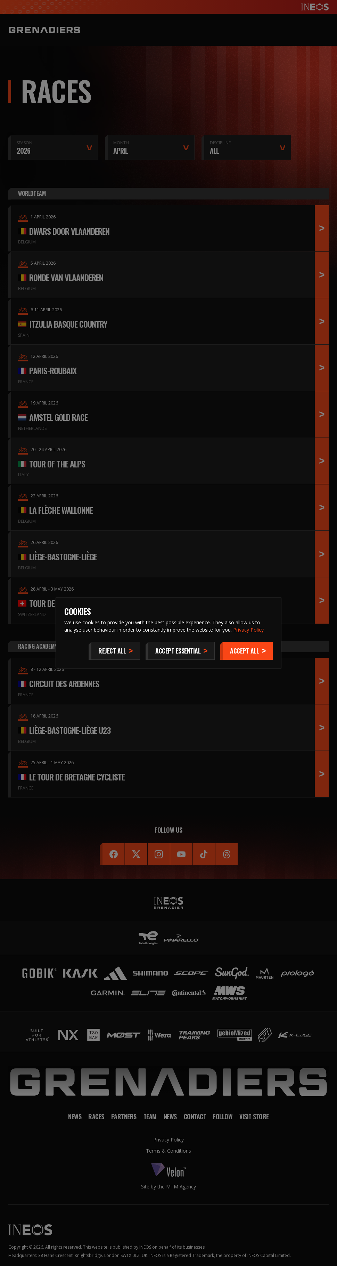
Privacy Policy (248, 629)
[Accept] (246, 651)
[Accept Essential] (180, 651)
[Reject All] (114, 651)
